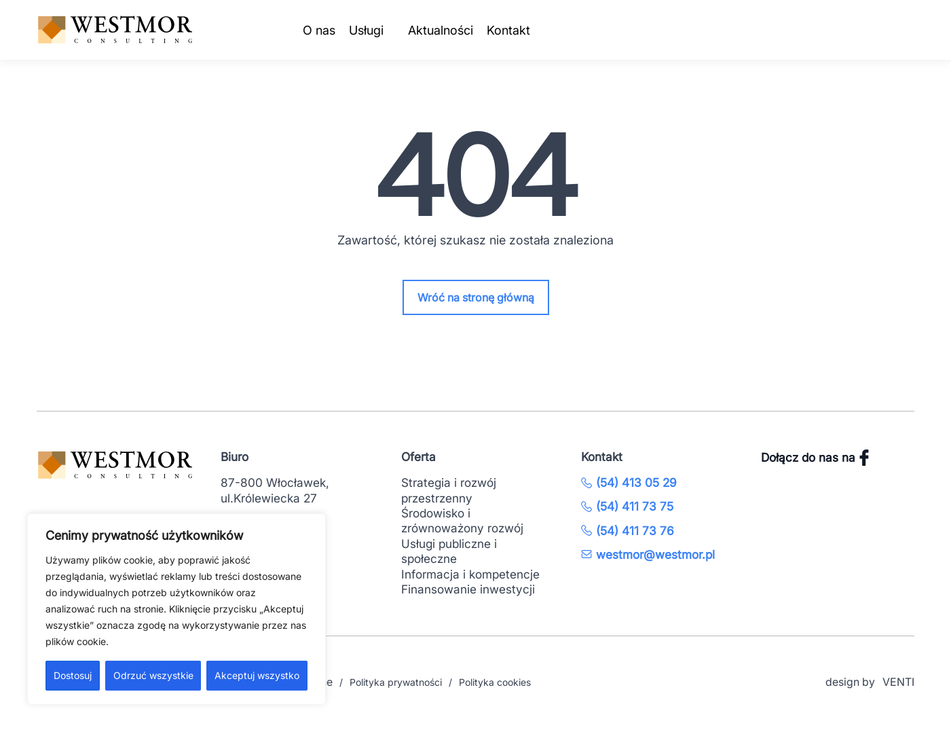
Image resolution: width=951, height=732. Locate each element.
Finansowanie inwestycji (468, 589)
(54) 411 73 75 (627, 506)
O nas (319, 30)
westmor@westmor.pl (648, 554)
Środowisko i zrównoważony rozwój (462, 520)
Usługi (366, 30)
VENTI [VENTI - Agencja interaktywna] (898, 682)
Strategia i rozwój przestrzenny (448, 490)
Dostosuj (73, 675)
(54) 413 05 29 (629, 482)
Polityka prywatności (396, 682)
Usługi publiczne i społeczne (449, 551)
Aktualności (440, 30)
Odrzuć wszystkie (153, 675)
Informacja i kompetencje (470, 574)
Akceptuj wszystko (257, 675)
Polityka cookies (495, 682)
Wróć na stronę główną (475, 297)
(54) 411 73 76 (627, 531)
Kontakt (508, 30)
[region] (176, 609)
